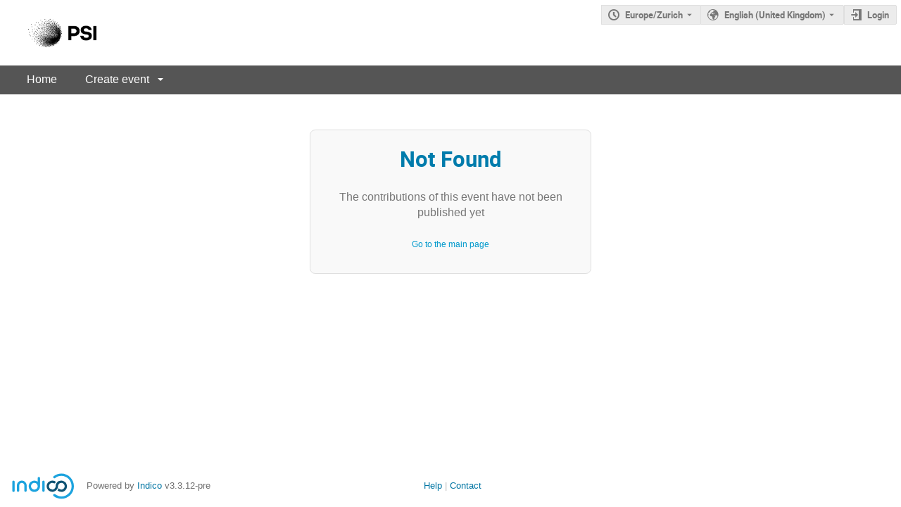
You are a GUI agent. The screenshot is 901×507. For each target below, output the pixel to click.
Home (42, 79)
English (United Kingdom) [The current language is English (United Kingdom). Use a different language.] (775, 14)
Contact (465, 486)
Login (878, 14)
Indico (149, 486)
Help (433, 486)
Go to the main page (450, 244)
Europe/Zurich (654, 14)
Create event (117, 79)
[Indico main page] (48, 32)
